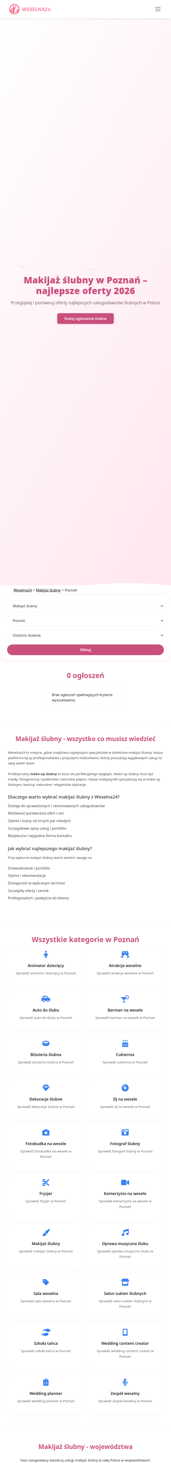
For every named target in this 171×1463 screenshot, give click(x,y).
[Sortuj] (85, 635)
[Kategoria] (85, 606)
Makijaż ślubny (48, 590)
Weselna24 (23, 590)
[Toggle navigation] (158, 9)
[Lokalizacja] (85, 620)
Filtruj (85, 649)
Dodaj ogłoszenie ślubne (85, 318)
